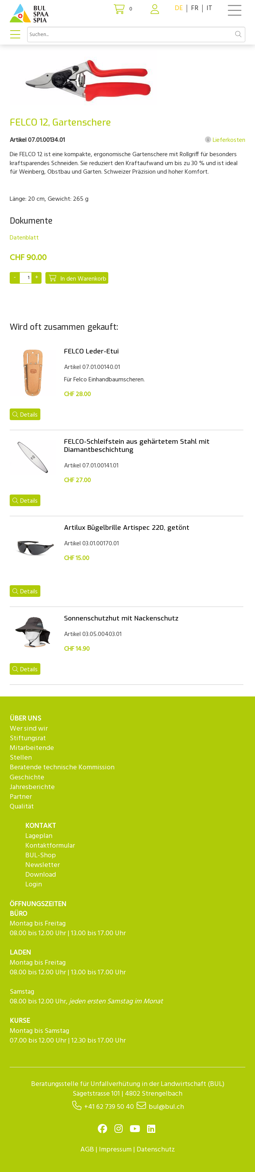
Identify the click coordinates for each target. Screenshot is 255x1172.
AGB (87, 1149)
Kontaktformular (50, 845)
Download (40, 875)
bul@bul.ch (166, 1107)
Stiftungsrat (28, 738)
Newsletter (42, 865)
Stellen (21, 758)
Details (25, 415)
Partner (21, 797)
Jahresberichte (32, 787)
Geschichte (27, 777)
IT (209, 8)
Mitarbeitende (32, 748)
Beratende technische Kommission (62, 767)
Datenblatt (24, 238)
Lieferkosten (225, 140)
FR (194, 8)
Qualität (22, 806)
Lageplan (38, 836)
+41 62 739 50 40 (109, 1107)
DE (179, 8)
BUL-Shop (40, 855)
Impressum (115, 1149)
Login (33, 884)
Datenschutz (156, 1149)
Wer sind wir (29, 728)
